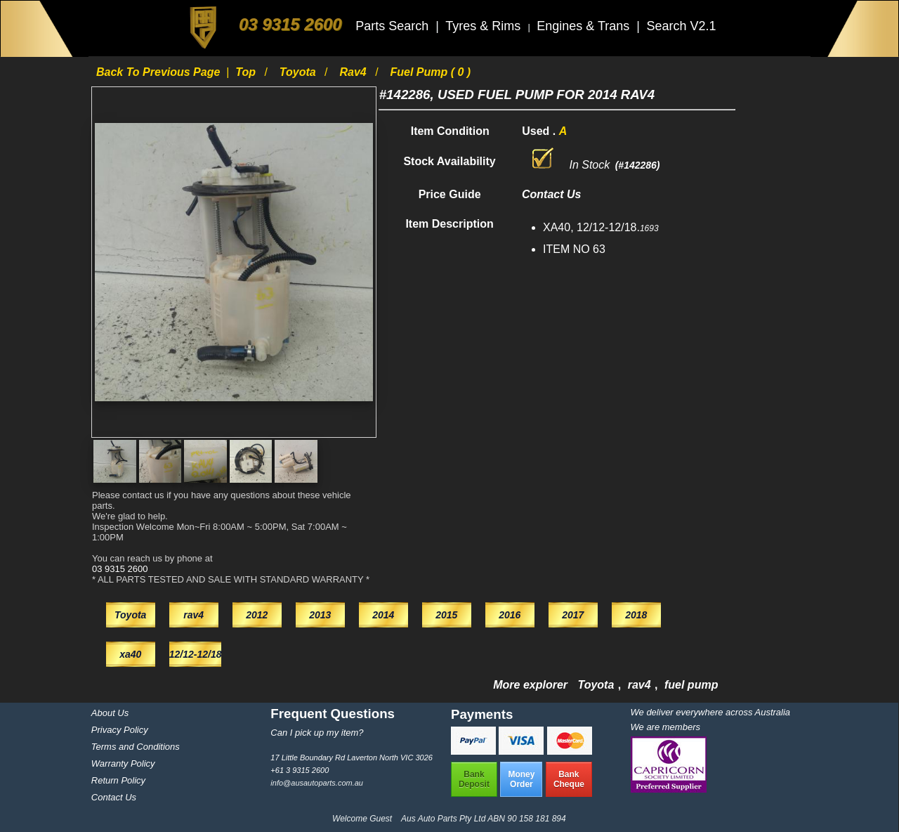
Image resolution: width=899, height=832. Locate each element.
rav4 (354, 72)
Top (246, 72)
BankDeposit (474, 779)
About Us (110, 713)
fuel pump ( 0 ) (431, 72)
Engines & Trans (585, 26)
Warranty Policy (123, 763)
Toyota (299, 72)
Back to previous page (159, 72)
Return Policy (118, 780)
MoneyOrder (521, 779)
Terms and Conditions (135, 746)
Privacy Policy (119, 729)
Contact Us (113, 797)
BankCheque (568, 779)
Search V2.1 (681, 26)
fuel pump (691, 685)
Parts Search (393, 26)
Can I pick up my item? (316, 732)
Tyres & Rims (484, 26)
